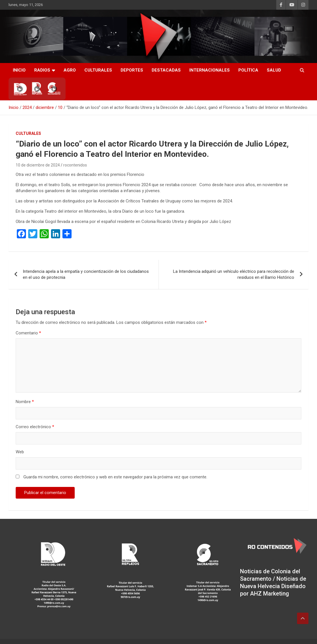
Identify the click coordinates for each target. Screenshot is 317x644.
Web (20, 436)
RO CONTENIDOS (57, 633)
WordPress (178, 633)
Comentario (28, 317)
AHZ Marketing (269, 578)
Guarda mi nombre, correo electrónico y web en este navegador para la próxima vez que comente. (115, 461)
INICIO (19, 70)
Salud (274, 70)
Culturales (98, 70)
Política (248, 70)
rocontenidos (75, 165)
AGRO (70, 70)
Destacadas (166, 70)
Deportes (132, 70)
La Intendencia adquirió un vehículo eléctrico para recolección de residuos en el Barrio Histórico (233, 259)
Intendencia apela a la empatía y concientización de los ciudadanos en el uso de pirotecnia (86, 259)
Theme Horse (112, 633)
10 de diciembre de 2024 (38, 165)
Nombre (25, 386)
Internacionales (209, 70)
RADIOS (42, 70)
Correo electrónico (35, 411)
